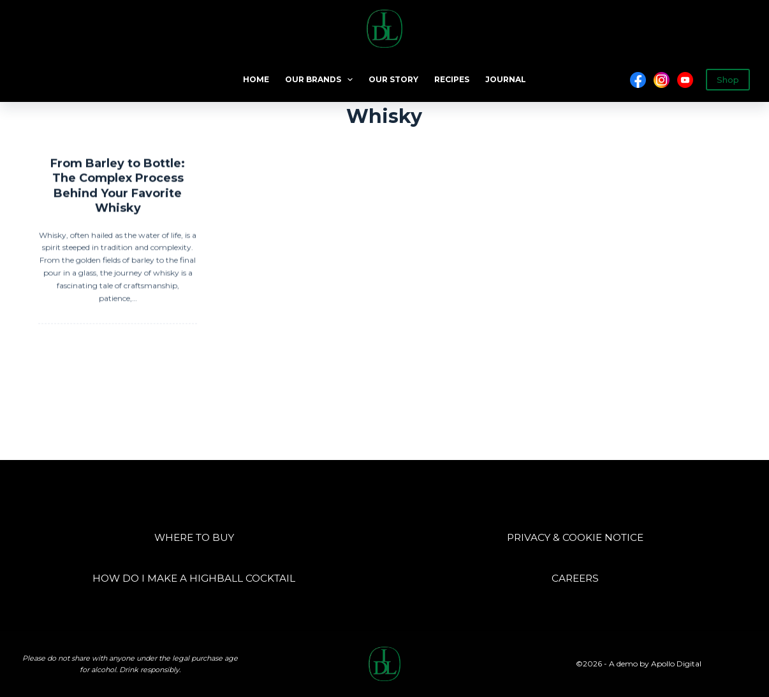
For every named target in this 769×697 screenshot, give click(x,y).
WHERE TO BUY (194, 537)
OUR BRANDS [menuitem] (321, 79)
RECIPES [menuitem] (451, 79)
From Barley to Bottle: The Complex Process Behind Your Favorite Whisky (117, 186)
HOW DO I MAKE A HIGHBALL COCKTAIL (193, 578)
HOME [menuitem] (256, 79)
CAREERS (575, 578)
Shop (728, 80)
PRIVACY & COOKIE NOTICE (575, 537)
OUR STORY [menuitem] (393, 79)
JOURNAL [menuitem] (505, 79)
